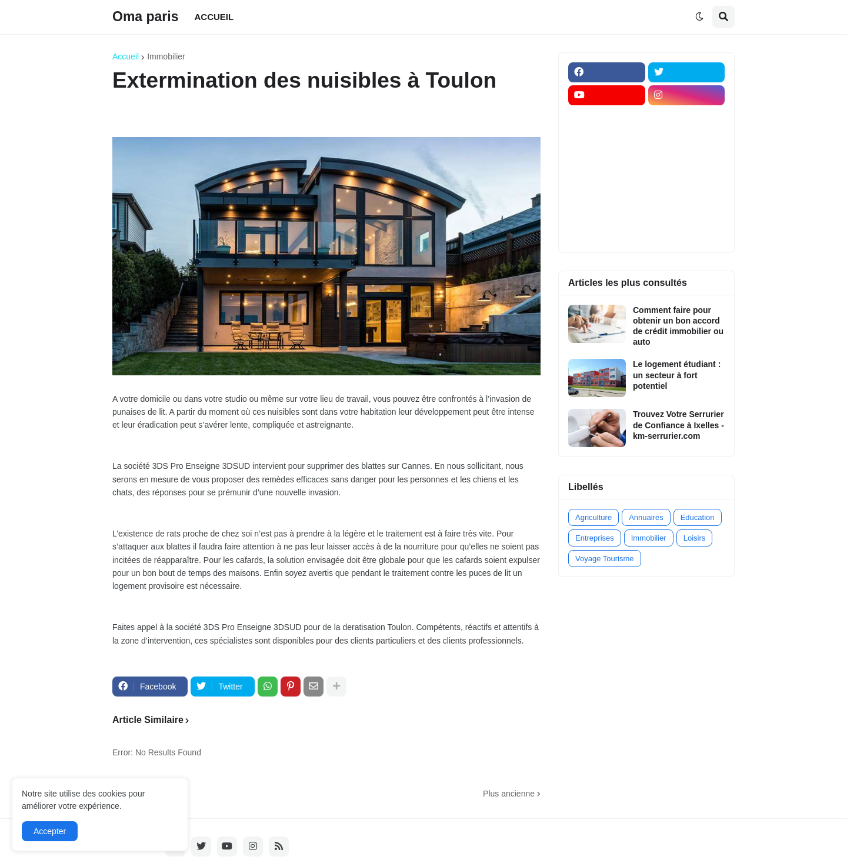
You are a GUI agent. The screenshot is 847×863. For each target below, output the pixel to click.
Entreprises (594, 538)
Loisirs (694, 538)
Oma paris (145, 16)
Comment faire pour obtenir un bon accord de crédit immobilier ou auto (678, 326)
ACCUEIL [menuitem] (214, 17)
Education (698, 517)
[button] (699, 17)
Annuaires (646, 517)
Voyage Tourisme (604, 558)
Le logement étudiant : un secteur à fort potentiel (677, 374)
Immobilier (166, 56)
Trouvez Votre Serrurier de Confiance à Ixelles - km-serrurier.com (678, 424)
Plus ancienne (509, 793)
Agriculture (593, 517)
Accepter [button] (50, 831)
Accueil (125, 56)
